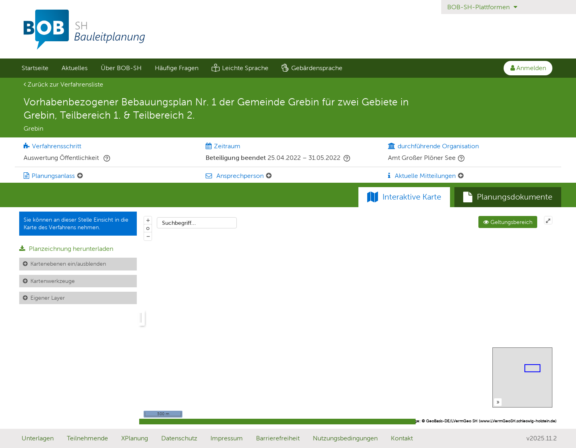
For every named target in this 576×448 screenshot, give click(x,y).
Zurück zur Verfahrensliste (63, 84)
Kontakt (402, 438)
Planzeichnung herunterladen (66, 248)
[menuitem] (35, 68)
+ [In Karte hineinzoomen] (148, 220)
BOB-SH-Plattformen (482, 7)
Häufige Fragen (176, 68)
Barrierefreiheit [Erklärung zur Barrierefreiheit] (278, 438)
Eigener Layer (47, 298)
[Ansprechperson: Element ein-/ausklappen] (269, 176)
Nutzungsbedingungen (345, 438)
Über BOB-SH (121, 68)
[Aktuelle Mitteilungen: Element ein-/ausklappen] (461, 176)
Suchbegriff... (179, 223)
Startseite (35, 68)
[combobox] (197, 222)
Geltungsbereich (507, 222)
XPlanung (134, 438)
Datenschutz (179, 438)
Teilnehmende (87, 438)
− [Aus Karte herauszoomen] (148, 236)
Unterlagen (38, 438)
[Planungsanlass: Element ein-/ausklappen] (80, 176)
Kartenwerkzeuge (52, 281)
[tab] (507, 197)
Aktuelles (75, 68)
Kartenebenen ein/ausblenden (68, 263)
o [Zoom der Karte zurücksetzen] (148, 228)
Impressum (226, 438)
